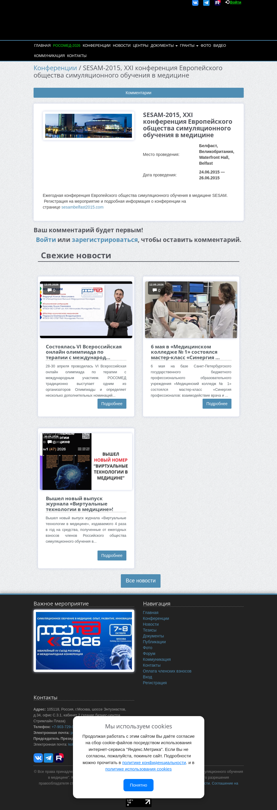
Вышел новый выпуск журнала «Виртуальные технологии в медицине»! (79, 504)
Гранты (189, 46)
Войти (235, 2)
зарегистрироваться (105, 239)
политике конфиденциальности (154, 762)
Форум (149, 653)
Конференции (96, 46)
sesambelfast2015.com (83, 207)
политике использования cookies (138, 768)
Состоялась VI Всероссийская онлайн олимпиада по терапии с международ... (84, 352)
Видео (219, 46)
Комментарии (138, 92)
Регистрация (155, 682)
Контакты (76, 56)
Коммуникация (49, 56)
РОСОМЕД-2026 (66, 46)
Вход (147, 677)
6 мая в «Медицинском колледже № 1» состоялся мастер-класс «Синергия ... (185, 352)
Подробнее (112, 403)
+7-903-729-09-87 (66, 727)
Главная (42, 46)
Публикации (154, 641)
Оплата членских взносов (167, 671)
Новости (122, 46)
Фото (206, 46)
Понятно (138, 785)
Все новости (141, 581)
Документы (164, 46)
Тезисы (150, 630)
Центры (140, 46)
